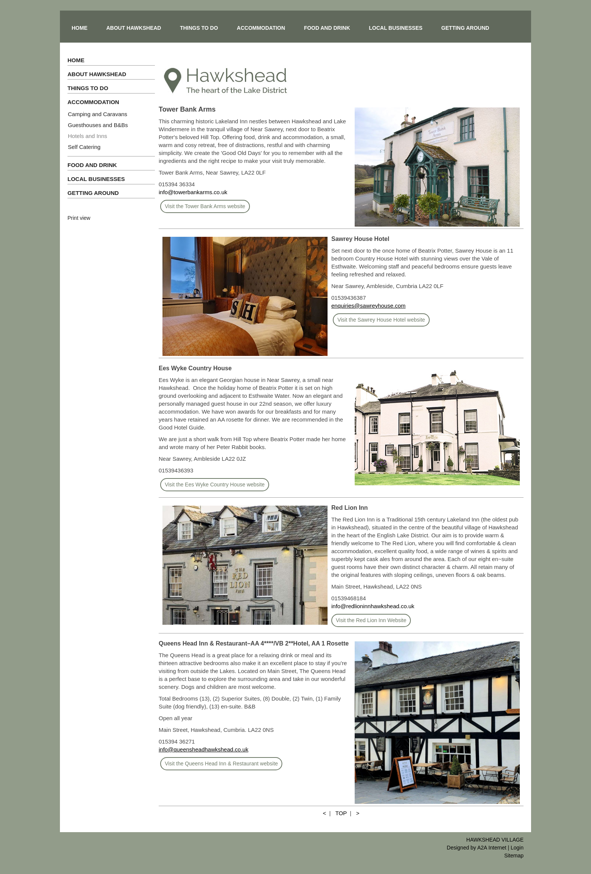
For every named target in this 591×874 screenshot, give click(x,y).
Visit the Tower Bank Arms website (205, 206)
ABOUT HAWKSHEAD (133, 28)
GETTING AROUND (465, 28)
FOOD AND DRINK (327, 28)
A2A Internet (491, 848)
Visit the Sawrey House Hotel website (381, 320)
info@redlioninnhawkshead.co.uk (372, 606)
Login (517, 848)
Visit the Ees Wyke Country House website (215, 484)
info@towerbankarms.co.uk (193, 192)
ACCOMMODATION (261, 28)
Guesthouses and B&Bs (98, 125)
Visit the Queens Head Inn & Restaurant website (221, 764)
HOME (79, 28)
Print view (78, 218)
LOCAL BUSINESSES (396, 28)
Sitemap (514, 856)
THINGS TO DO (199, 28)
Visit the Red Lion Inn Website (371, 620)
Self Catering (84, 147)
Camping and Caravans (97, 114)
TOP (341, 813)
